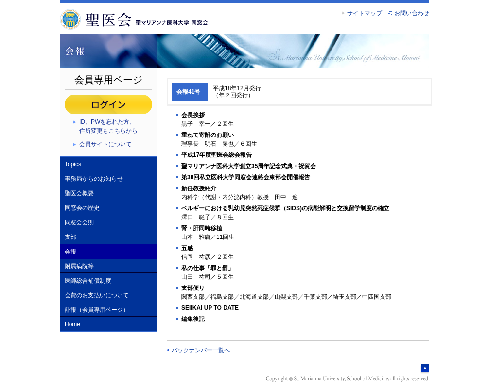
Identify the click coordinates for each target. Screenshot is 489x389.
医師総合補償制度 (88, 280)
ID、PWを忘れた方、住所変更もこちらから (108, 126)
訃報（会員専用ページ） (97, 309)
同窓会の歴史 (82, 207)
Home (72, 324)
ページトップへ (424, 369)
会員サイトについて (105, 144)
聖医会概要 (79, 193)
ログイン (108, 104)
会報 (70, 251)
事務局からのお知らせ (94, 178)
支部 (70, 237)
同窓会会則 (79, 222)
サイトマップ (364, 13)
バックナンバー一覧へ (201, 350)
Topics (73, 164)
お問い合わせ (411, 13)
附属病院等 (79, 266)
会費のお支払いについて (97, 295)
